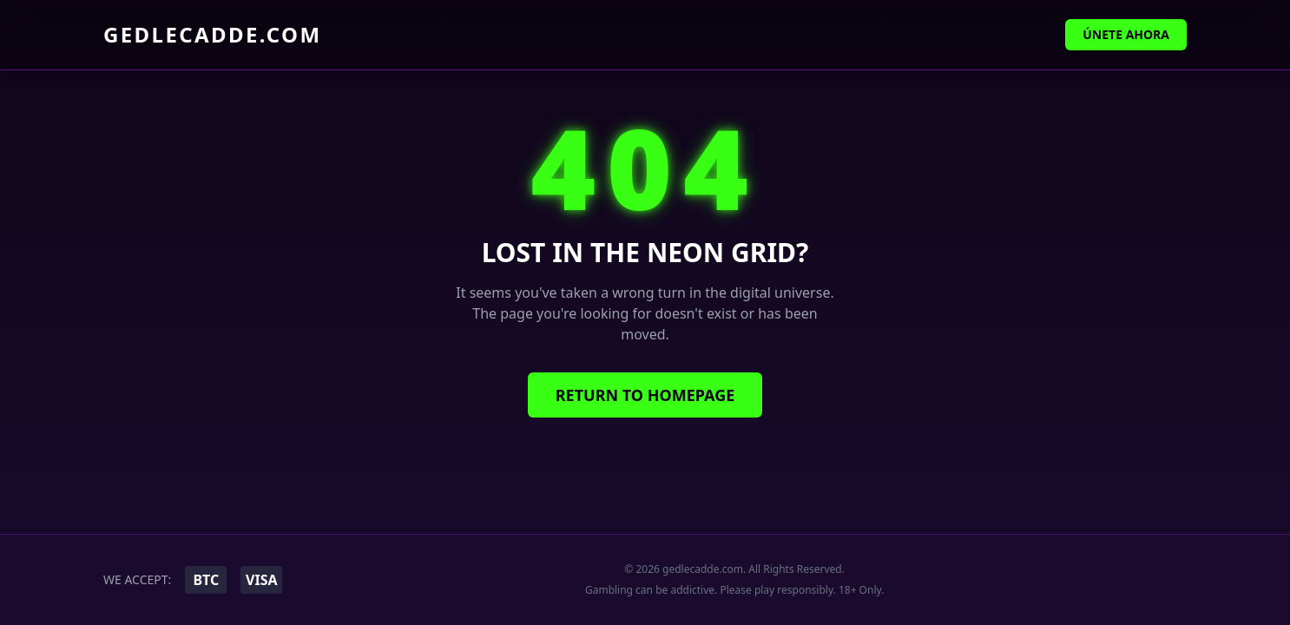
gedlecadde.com (212, 35)
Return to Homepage (645, 395)
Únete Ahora (1126, 34)
